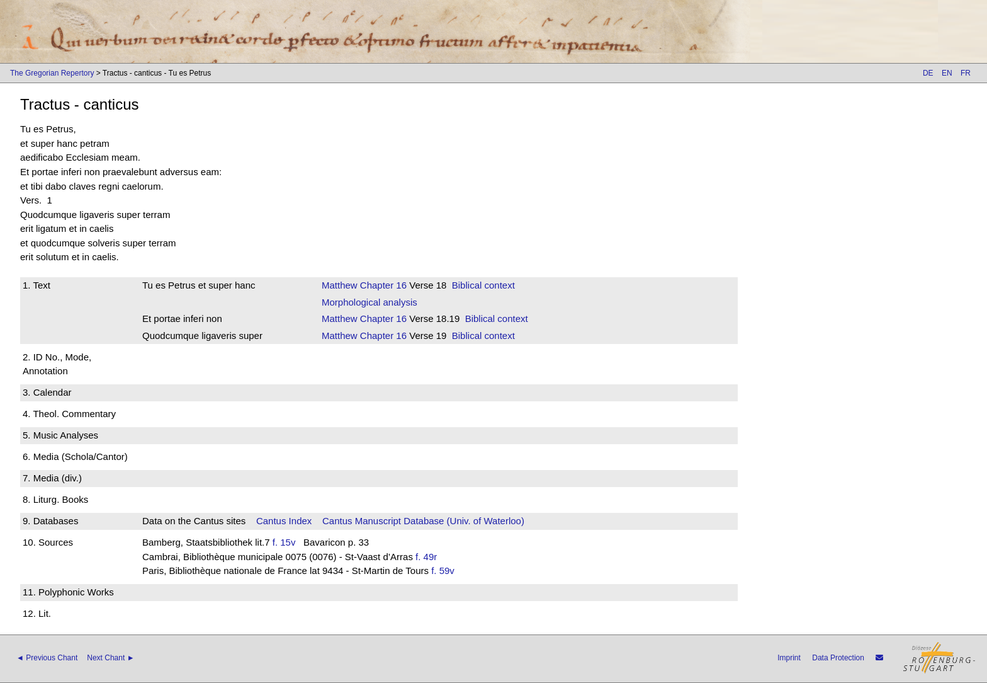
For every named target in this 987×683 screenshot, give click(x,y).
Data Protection (838, 657)
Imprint (789, 657)
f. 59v (442, 570)
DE (928, 73)
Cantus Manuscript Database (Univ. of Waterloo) (423, 520)
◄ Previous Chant (46, 657)
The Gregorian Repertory (52, 73)
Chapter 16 (382, 285)
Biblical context (483, 285)
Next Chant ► (110, 657)
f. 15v (284, 542)
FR (966, 73)
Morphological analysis (369, 302)
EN (947, 73)
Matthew (340, 285)
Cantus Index (284, 520)
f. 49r (426, 556)
